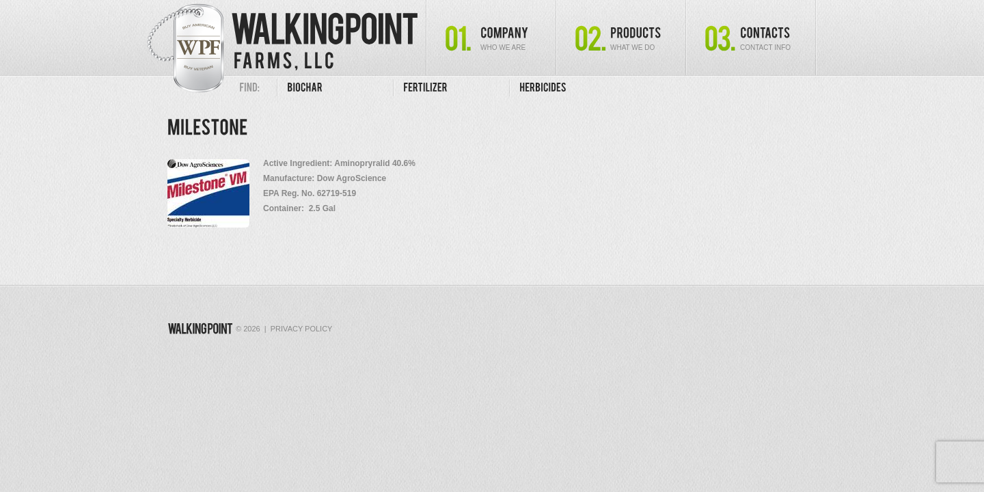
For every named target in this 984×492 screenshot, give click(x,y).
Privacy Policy (302, 329)
